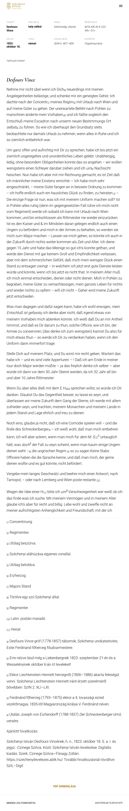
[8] (30, 451)
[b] (65, 115)
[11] (45, 492)
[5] (41, 313)
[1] (8, 522)
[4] (92, 169)
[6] (67, 389)
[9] (68, 451)
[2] (74, 102)
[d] (69, 389)
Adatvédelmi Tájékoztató (108, 803)
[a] (65, 90)
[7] (97, 437)
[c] (114, 193)
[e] (50, 430)
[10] (98, 480)
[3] (8, 544)
